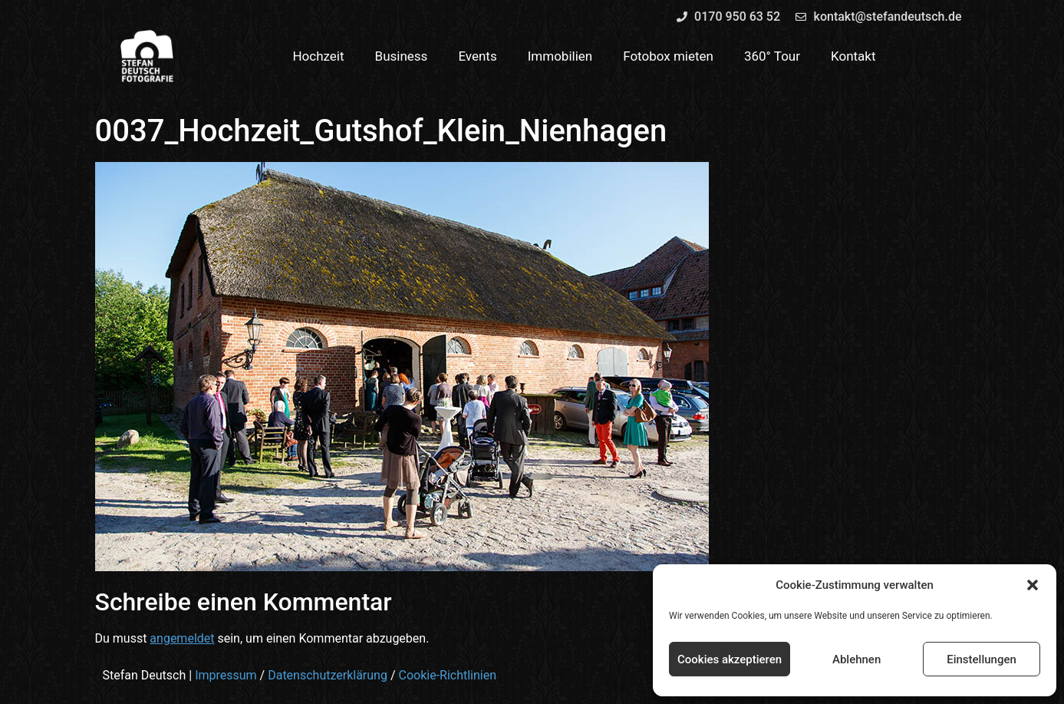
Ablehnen (856, 659)
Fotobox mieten (668, 56)
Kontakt (853, 56)
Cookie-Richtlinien (447, 675)
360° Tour (772, 56)
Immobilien (560, 56)
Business (401, 56)
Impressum (226, 675)
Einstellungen (981, 659)
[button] (1032, 585)
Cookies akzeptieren (729, 659)
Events (477, 56)
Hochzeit (318, 56)
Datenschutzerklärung (327, 675)
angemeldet (182, 638)
